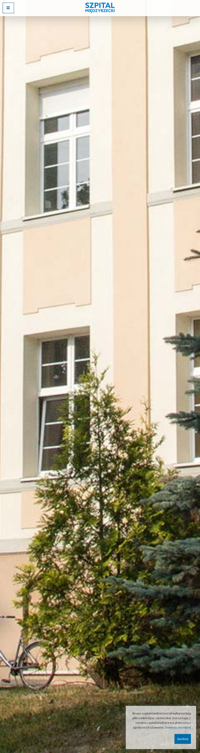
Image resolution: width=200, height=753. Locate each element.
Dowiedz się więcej (178, 727)
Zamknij (182, 739)
